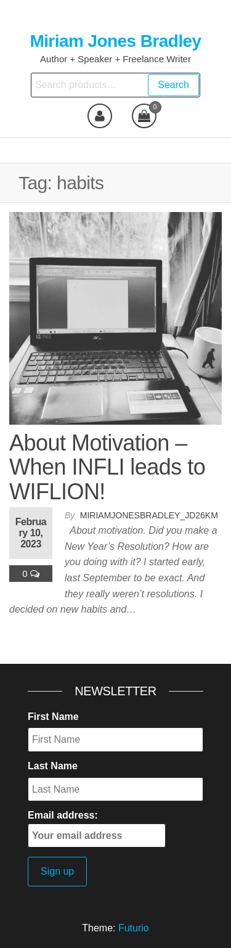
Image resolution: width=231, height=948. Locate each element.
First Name (53, 716)
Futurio (133, 928)
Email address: (97, 829)
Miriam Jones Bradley (115, 41)
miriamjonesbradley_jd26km (149, 515)
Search (173, 85)
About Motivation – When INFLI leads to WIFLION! (107, 467)
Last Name (53, 766)
